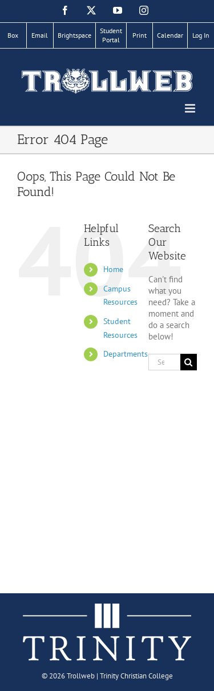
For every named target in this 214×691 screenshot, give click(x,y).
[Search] (188, 362)
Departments (125, 354)
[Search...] (164, 362)
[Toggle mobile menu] (191, 108)
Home (113, 269)
